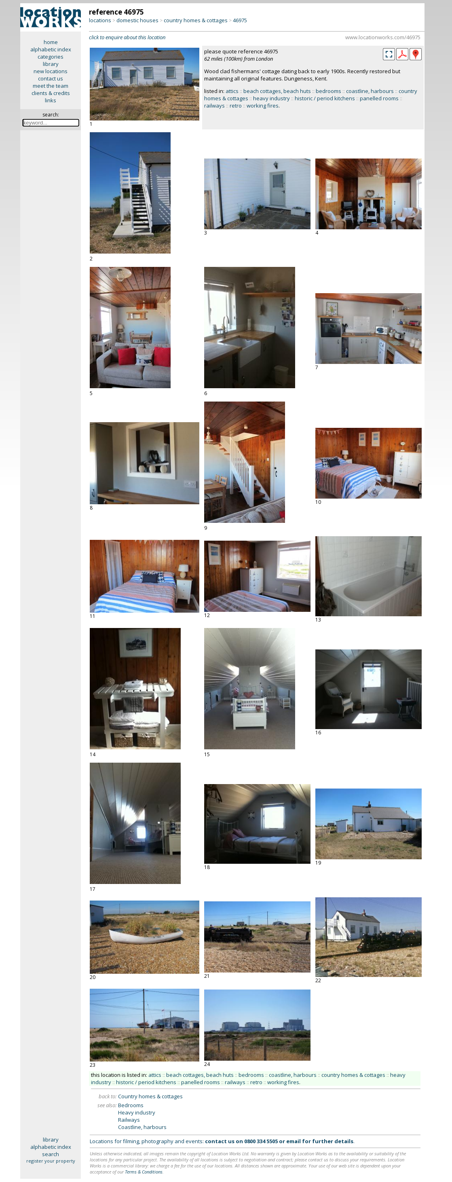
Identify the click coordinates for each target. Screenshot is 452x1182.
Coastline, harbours (142, 1127)
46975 (240, 20)
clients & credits (51, 93)
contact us (50, 78)
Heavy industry (136, 1112)
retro (236, 105)
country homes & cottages (196, 20)
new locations (51, 71)
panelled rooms (379, 98)
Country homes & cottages (150, 1096)
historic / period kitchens (325, 98)
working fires (263, 105)
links (50, 100)
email (293, 1141)
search (50, 1154)
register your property (50, 1161)
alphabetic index (50, 49)
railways (214, 105)
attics (232, 91)
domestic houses (137, 20)
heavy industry (271, 98)
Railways (129, 1119)
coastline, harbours (370, 91)
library (51, 64)
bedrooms (328, 91)
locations (100, 20)
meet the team (50, 85)
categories (50, 56)
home (51, 42)
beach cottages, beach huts (277, 91)
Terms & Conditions (144, 1172)
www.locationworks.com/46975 (382, 37)
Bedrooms (131, 1105)
